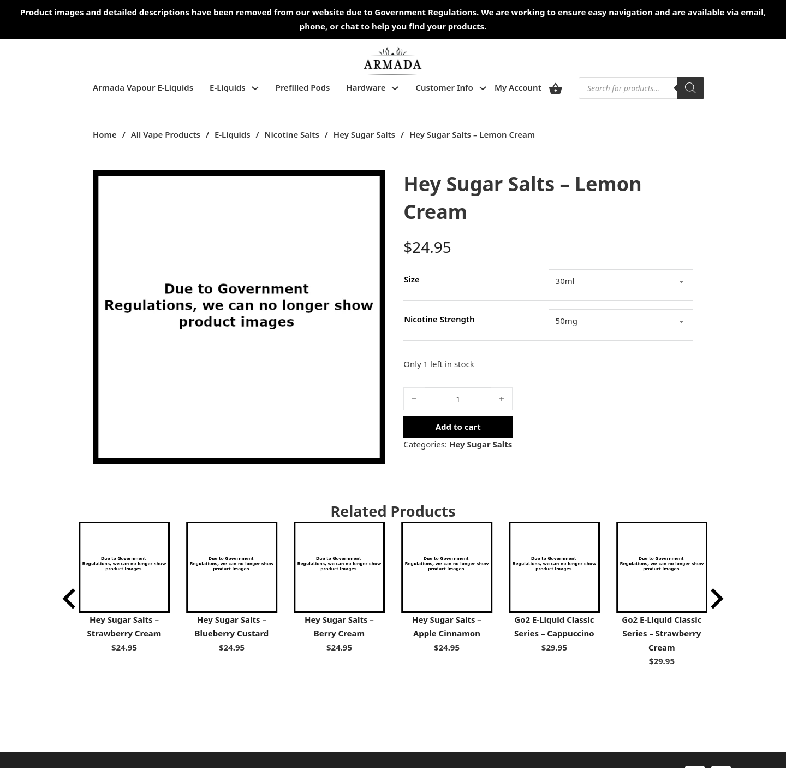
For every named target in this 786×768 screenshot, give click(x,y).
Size (412, 279)
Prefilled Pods (303, 87)
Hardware (366, 87)
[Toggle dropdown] (255, 88)
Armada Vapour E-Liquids (143, 87)
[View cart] (555, 88)
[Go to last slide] (70, 598)
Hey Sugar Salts (364, 134)
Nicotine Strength (439, 319)
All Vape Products (165, 134)
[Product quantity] (458, 398)
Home (105, 134)
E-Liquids (228, 87)
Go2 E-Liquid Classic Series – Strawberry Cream (661, 633)
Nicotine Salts (292, 134)
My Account (518, 87)
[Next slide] (715, 598)
